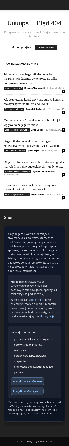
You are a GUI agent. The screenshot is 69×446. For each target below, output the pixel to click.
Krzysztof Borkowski (34, 88)
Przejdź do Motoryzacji (27, 391)
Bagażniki (37, 299)
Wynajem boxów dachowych (17, 171)
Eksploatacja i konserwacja (17, 130)
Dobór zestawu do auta (15, 150)
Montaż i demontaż (13, 88)
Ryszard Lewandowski (43, 171)
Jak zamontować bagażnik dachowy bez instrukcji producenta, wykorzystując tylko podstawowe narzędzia (30, 79)
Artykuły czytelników (14, 109)
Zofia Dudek (37, 129)
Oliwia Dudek (38, 194)
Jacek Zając (33, 150)
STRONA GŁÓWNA (46, 48)
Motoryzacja (47, 316)
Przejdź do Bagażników (27, 381)
